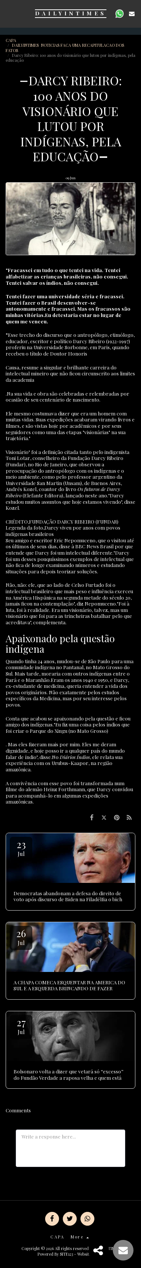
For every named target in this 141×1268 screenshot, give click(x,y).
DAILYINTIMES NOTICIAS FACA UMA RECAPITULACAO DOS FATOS (65, 47)
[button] (8, 13)
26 (21, 937)
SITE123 (66, 1254)
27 (21, 1026)
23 (21, 847)
